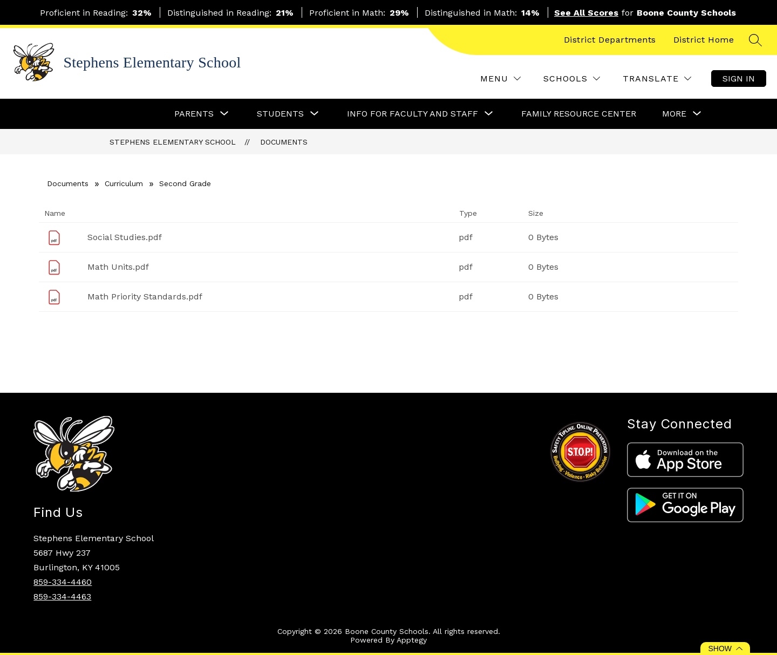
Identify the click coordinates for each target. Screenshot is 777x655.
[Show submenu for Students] (280, 113)
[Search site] (755, 39)
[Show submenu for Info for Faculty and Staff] (412, 113)
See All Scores (586, 13)
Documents (284, 142)
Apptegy (412, 640)
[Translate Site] (657, 78)
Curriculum (124, 183)
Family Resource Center (578, 113)
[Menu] (500, 78)
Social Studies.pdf (124, 237)
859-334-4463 (62, 596)
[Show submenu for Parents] (194, 113)
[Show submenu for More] (674, 113)
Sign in (739, 78)
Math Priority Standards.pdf (144, 296)
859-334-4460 (62, 582)
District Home (703, 40)
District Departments (610, 40)
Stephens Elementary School (173, 142)
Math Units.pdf (118, 267)
